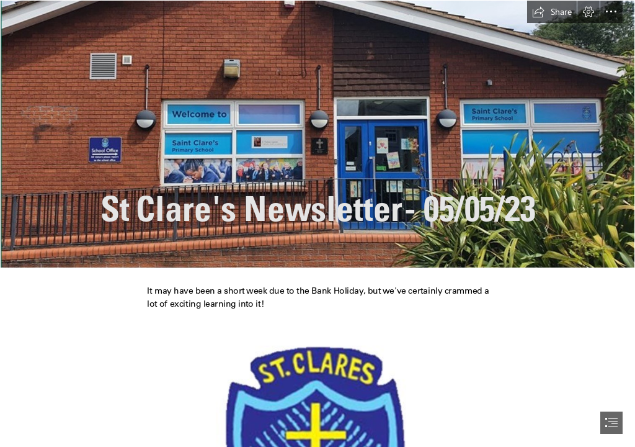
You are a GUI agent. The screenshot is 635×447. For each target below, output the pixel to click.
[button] (552, 12)
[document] (317, 223)
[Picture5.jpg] (317, 134)
